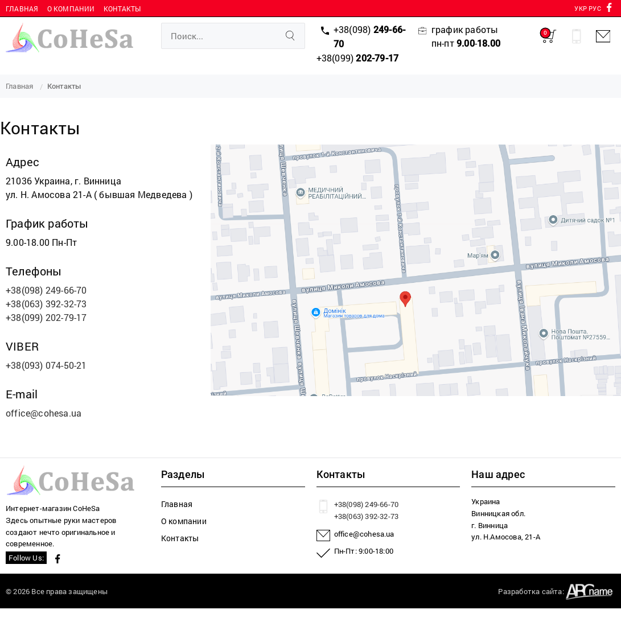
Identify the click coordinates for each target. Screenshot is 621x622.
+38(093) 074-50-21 (46, 365)
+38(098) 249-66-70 (46, 290)
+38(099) (357, 58)
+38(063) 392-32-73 (46, 304)
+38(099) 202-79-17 (46, 317)
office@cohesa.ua (43, 413)
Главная (22, 8)
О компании (71, 8)
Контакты (122, 8)
